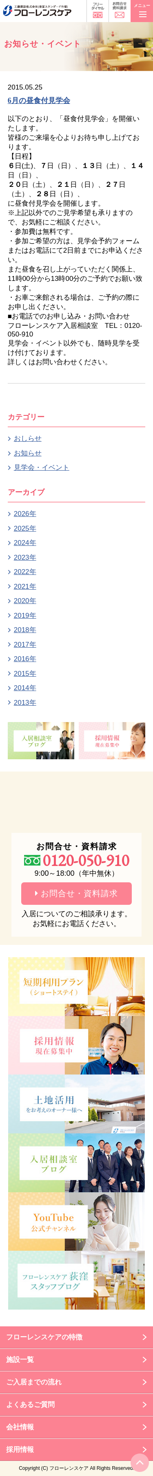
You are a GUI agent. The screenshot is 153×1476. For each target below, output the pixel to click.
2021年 (25, 586)
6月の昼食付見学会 (39, 100)
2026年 (25, 514)
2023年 (25, 557)
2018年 (25, 630)
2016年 (25, 659)
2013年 (25, 703)
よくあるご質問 (30, 1405)
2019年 (25, 615)
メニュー (142, 9)
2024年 (25, 543)
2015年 (25, 673)
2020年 (25, 601)
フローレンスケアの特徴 (44, 1337)
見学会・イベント (41, 467)
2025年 (25, 528)
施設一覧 (20, 1360)
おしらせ (28, 438)
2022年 (25, 572)
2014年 (25, 688)
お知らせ (28, 453)
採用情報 (20, 1450)
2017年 (25, 644)
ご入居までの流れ (34, 1382)
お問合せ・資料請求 (76, 893)
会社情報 (20, 1427)
